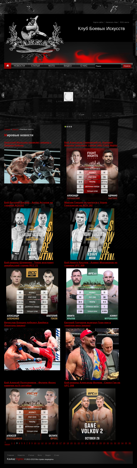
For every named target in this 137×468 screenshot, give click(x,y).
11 (39, 443)
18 (64, 443)
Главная (7, 129)
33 (119, 443)
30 (108, 443)
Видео (68, 66)
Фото (51, 66)
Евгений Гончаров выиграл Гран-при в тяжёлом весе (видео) (87, 324)
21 (75, 443)
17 (60, 443)
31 (111, 443)
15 (53, 443)
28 (100, 443)
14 (50, 443)
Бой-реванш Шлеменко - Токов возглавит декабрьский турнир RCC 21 (29, 264)
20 (71, 443)
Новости (19, 66)
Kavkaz (15, 459)
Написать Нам (112, 22)
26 (93, 443)
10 (35, 443)
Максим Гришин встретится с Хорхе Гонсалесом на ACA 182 (85, 204)
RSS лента (124, 22)
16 (57, 443)
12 (42, 443)
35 (126, 443)
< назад (7, 443)
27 (97, 443)
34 (122, 443)
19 (68, 443)
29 (104, 443)
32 (115, 443)
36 (129, 443)
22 (79, 443)
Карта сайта (98, 22)
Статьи (35, 66)
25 (89, 443)
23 (82, 443)
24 (86, 443)
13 (46, 443)
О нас (56, 455)
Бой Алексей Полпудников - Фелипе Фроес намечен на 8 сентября (30, 384)
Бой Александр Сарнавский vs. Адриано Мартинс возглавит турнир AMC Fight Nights (90, 144)
